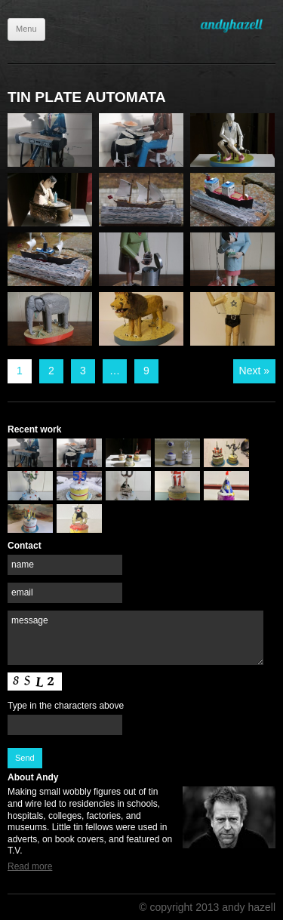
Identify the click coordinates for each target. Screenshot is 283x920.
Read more (30, 866)
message (29, 620)
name (22, 564)
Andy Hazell (237, 25)
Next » (254, 371)
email (22, 592)
